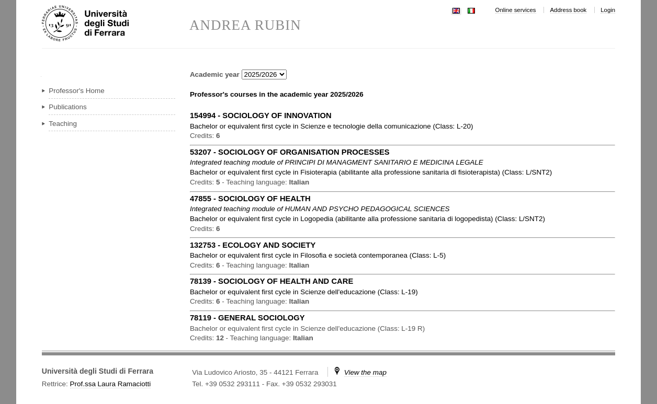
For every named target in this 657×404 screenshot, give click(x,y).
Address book (568, 10)
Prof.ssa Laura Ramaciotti (110, 384)
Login (608, 10)
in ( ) (331, 126)
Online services (515, 10)
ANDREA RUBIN (245, 25)
